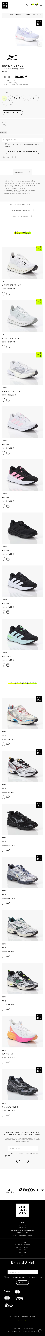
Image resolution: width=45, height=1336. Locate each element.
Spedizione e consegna (20, 210)
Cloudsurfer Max (11, 285)
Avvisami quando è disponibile (22, 152)
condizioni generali (23, 144)
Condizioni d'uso (22, 1232)
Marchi (22, 1255)
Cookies (10, 1331)
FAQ (22, 1222)
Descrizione (20, 172)
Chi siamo (22, 1225)
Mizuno (4, 72)
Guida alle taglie (12, 112)
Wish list (22, 1252)
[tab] (22, 172)
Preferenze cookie (31, 1331)
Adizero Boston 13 (11, 391)
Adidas (4, 387)
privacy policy (37, 1277)
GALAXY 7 (6, 444)
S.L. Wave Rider (10, 1107)
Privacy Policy (19, 1331)
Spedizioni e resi (22, 1247)
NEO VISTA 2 (8, 1054)
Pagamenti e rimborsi (22, 1244)
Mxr (4, 735)
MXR (4, 789)
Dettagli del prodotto (20, 204)
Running (15, 68)
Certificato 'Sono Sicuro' (22, 1235)
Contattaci (22, 1227)
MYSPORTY (22, 1250)
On (3, 281)
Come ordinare (22, 1242)
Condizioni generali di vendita (22, 1230)
